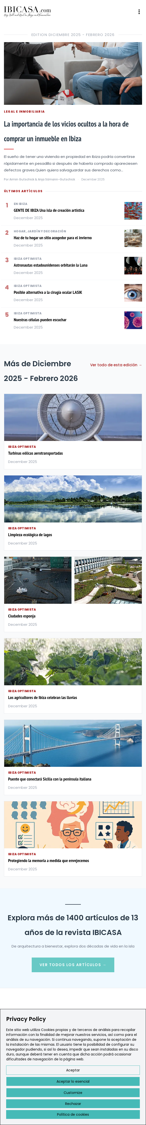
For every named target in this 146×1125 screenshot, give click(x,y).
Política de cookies (73, 1114)
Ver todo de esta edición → (116, 364)
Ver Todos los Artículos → (73, 964)
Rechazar (73, 1103)
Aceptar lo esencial (73, 1081)
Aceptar (73, 1070)
